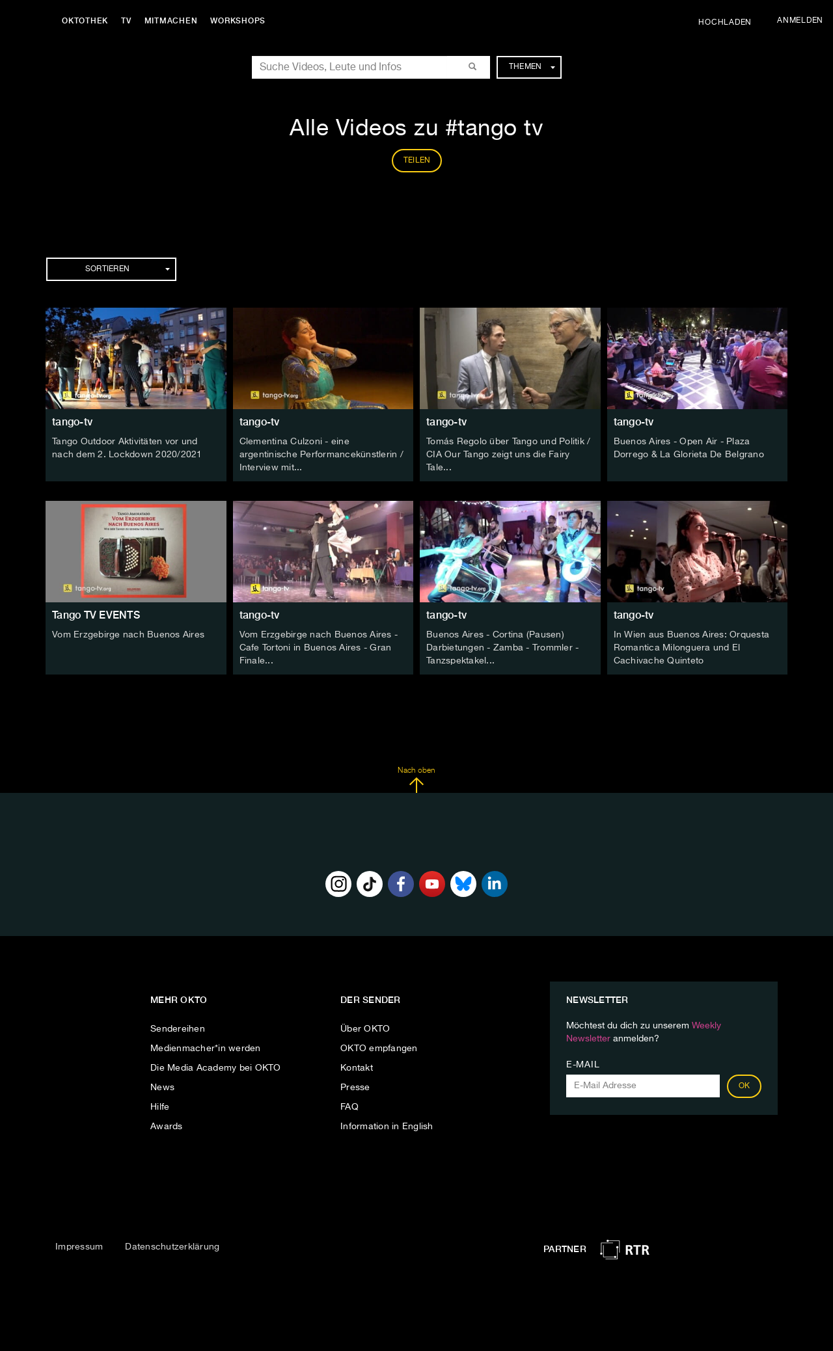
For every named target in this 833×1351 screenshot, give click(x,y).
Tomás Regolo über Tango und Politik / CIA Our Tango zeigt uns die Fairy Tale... (508, 454)
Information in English (386, 1126)
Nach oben (416, 780)
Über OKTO (365, 1029)
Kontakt (356, 1068)
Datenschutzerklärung (172, 1246)
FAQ (349, 1107)
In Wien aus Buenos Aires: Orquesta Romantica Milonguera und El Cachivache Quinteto (692, 647)
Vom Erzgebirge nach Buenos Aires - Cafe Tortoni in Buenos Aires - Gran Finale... (318, 647)
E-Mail (582, 1064)
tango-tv (72, 422)
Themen (532, 67)
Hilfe (159, 1107)
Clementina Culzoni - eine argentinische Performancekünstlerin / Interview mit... (321, 454)
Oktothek (85, 20)
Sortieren (127, 269)
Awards (166, 1126)
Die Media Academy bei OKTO (215, 1068)
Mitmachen (171, 20)
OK (744, 1086)
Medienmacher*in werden (205, 1048)
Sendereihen (177, 1029)
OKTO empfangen (379, 1048)
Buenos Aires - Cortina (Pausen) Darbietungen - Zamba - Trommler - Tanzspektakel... (502, 647)
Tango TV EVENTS (96, 615)
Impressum (79, 1246)
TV (126, 20)
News (162, 1087)
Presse (355, 1087)
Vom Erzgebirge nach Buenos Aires (128, 634)
